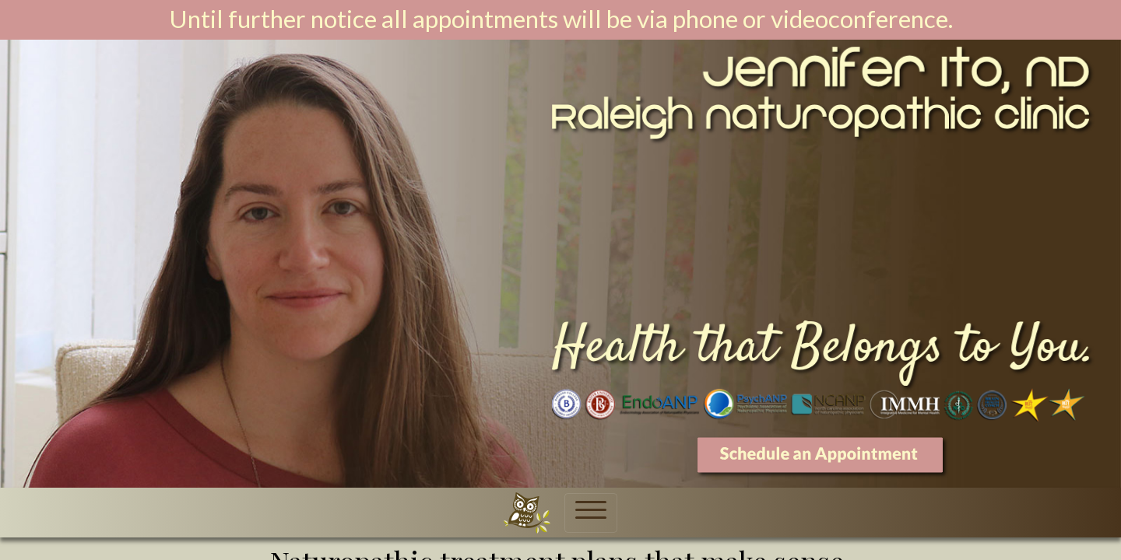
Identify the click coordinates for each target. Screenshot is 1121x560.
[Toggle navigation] (590, 513)
